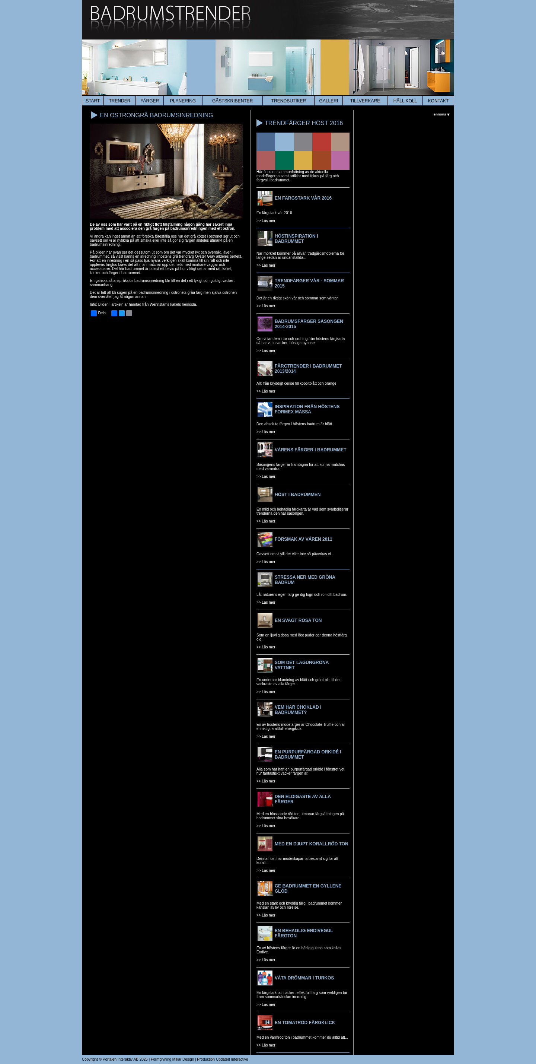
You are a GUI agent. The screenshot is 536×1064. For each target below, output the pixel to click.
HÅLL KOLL (405, 101)
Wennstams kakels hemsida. (173, 304)
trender (119, 101)
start (93, 101)
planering (183, 101)
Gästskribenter (232, 101)
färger (149, 101)
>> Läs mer (265, 221)
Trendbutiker (288, 101)
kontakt (438, 101)
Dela (98, 313)
